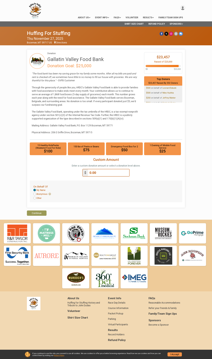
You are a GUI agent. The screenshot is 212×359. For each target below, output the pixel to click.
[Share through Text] (181, 34)
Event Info (101, 17)
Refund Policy (156, 24)
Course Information (118, 308)
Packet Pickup (115, 313)
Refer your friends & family (163, 308)
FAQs (116, 17)
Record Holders (116, 334)
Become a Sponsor (159, 324)
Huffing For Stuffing (48, 33)
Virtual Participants (118, 324)
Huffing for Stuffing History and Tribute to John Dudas (83, 304)
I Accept (174, 354)
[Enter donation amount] (108, 172)
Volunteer (132, 17)
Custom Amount (106, 160)
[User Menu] (182, 7)
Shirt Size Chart (134, 24)
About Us (83, 17)
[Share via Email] (176, 34)
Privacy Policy (59, 355)
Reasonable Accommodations (164, 302)
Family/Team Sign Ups (170, 17)
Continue (37, 213)
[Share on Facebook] (162, 34)
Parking (112, 319)
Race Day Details (116, 302)
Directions (61, 42)
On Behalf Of (40, 186)
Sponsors (175, 24)
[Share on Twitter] (166, 34)
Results (147, 17)
